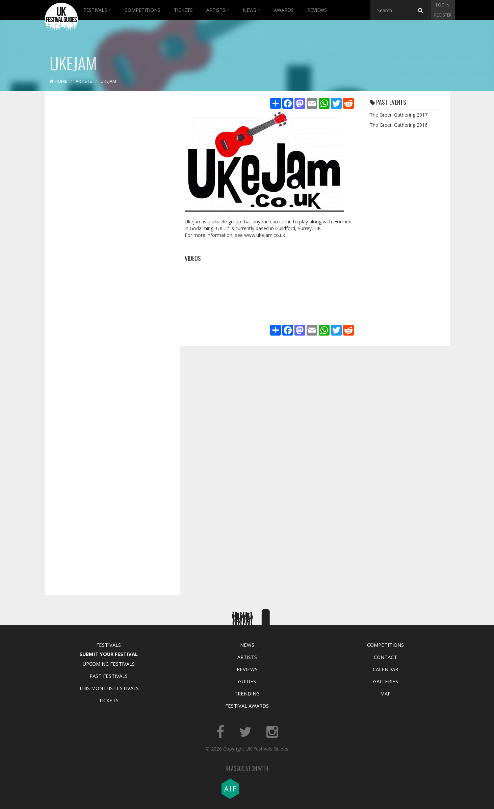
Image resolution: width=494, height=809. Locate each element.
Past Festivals (108, 675)
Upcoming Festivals (108, 663)
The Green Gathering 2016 (398, 125)
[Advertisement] (107, 202)
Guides (247, 681)
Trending (247, 693)
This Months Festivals (109, 688)
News (251, 10)
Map (385, 693)
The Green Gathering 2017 (398, 115)
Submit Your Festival (108, 654)
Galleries (385, 681)
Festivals (97, 10)
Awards (284, 10)
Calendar (385, 669)
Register (442, 15)
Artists (217, 10)
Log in (442, 5)
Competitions (142, 10)
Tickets (183, 10)
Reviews (317, 10)
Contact (385, 657)
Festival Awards (247, 705)
